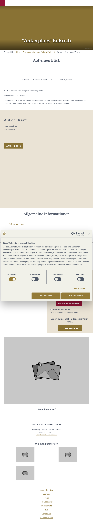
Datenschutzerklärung (59, 312)
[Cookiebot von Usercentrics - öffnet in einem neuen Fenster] (73, 234)
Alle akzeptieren (76, 296)
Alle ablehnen (46, 296)
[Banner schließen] (89, 234)
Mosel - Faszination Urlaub (27, 52)
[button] (2, 3)
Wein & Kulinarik (48, 52)
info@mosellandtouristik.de (46, 435)
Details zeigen (79, 288)
